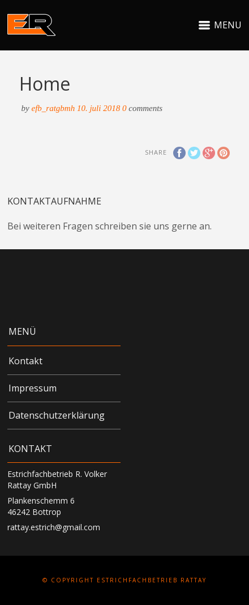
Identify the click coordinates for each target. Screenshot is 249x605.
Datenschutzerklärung (56, 415)
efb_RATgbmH (53, 108)
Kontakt (25, 361)
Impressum (32, 388)
